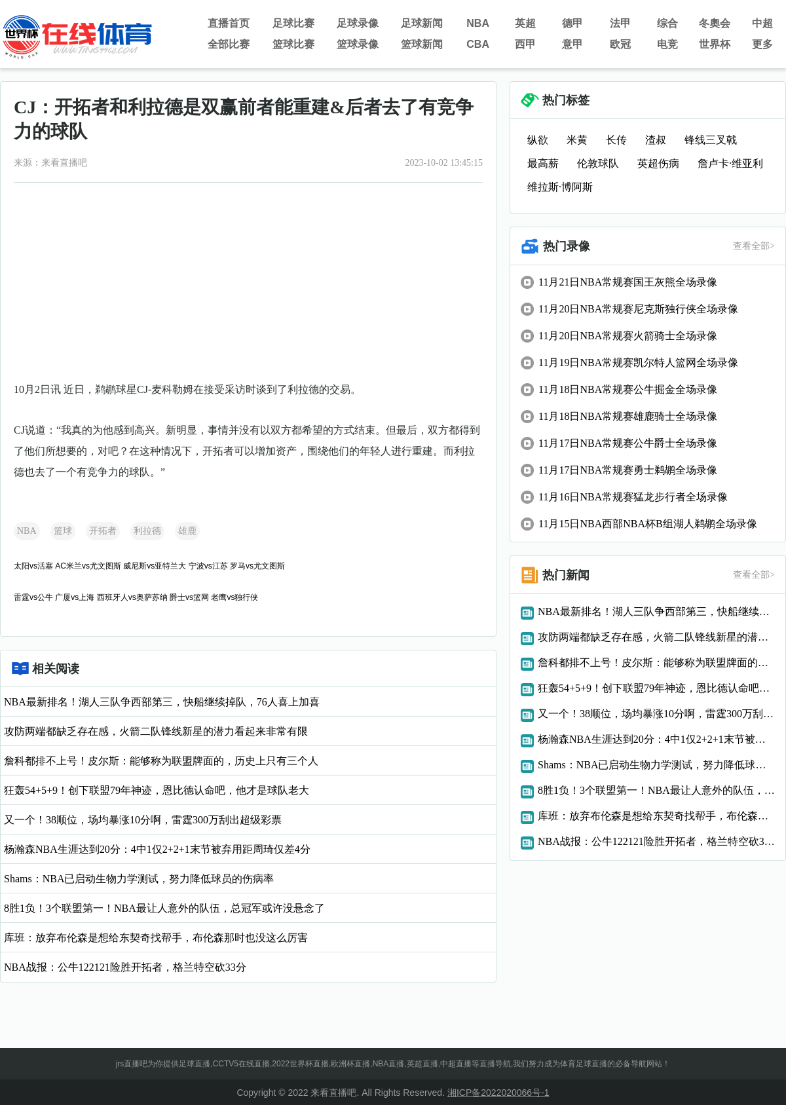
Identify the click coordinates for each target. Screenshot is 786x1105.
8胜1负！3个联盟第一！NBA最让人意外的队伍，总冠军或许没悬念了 (164, 908)
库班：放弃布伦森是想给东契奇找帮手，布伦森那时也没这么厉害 (156, 937)
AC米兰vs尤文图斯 (88, 566)
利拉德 (147, 531)
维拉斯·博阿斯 (560, 187)
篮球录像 (358, 44)
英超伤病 (658, 163)
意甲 (572, 44)
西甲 (525, 44)
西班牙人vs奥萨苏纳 (132, 597)
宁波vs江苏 (208, 566)
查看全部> (754, 246)
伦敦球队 (598, 163)
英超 (525, 23)
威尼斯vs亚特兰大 (154, 566)
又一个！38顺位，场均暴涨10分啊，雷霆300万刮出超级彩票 (143, 819)
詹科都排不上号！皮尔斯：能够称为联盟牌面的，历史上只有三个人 (161, 760)
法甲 (620, 23)
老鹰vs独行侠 (234, 597)
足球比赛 (293, 23)
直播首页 (229, 23)
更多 (762, 44)
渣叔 (655, 139)
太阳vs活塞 (33, 566)
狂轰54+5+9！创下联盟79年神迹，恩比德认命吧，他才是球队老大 (156, 790)
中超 (762, 23)
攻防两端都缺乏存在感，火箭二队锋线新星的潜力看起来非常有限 (156, 731)
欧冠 (620, 44)
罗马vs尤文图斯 (257, 566)
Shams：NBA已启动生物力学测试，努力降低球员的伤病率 (139, 878)
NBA (477, 23)
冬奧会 (714, 23)
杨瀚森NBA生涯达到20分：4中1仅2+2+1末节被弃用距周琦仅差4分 (157, 849)
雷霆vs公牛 (33, 597)
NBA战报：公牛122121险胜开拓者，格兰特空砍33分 (125, 967)
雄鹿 (187, 531)
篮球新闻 (422, 44)
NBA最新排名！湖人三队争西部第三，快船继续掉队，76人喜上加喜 (162, 701)
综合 (667, 23)
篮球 (63, 531)
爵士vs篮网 (189, 597)
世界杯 (714, 44)
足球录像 (358, 23)
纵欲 (537, 139)
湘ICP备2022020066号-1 (498, 1092)
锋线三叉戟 (710, 139)
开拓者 (103, 531)
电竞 (667, 44)
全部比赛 (229, 44)
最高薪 (543, 163)
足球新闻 (422, 23)
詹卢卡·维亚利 (730, 163)
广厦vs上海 (74, 597)
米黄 (577, 139)
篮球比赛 (293, 44)
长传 (616, 139)
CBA (477, 44)
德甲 (572, 23)
